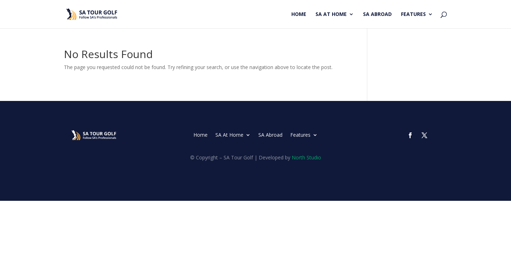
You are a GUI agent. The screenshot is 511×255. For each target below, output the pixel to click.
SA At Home (331, 14)
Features (413, 14)
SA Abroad (377, 14)
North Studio (306, 157)
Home (298, 14)
